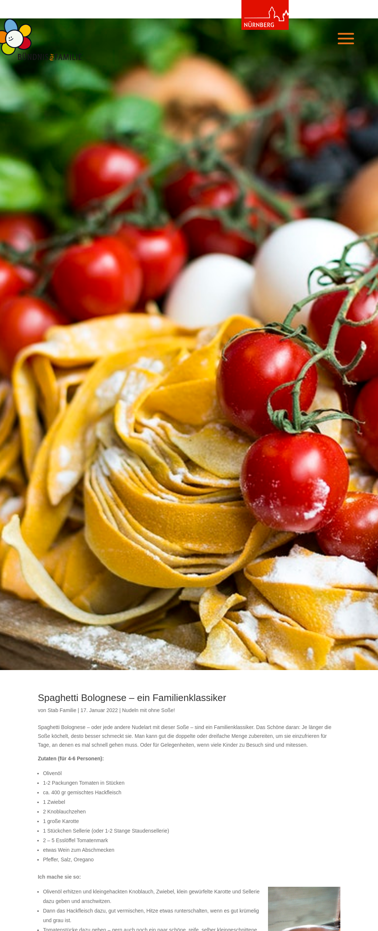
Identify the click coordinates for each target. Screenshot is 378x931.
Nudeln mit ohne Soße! (148, 710)
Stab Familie (62, 710)
